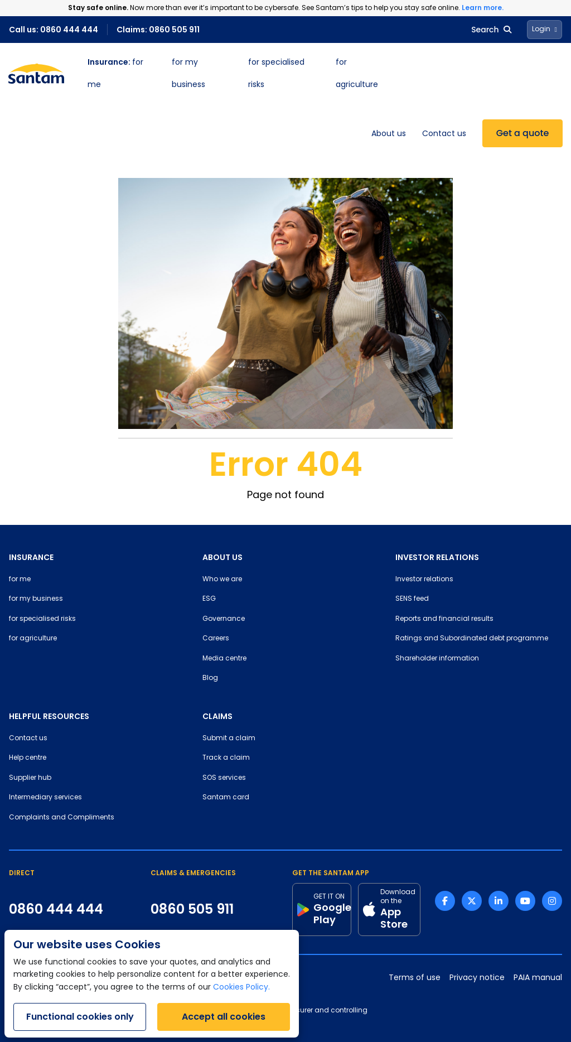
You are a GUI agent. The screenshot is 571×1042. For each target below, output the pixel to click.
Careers (215, 638)
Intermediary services (45, 797)
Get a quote (522, 133)
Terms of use (415, 978)
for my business (36, 599)
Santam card (225, 797)
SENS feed (412, 599)
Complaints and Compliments (61, 817)
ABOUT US (222, 557)
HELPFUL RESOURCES (49, 716)
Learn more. (483, 7)
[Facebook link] (445, 901)
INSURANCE (31, 557)
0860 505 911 (192, 909)
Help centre (27, 758)
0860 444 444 (56, 909)
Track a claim (226, 758)
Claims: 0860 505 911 (158, 29)
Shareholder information (437, 658)
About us (388, 134)
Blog (210, 678)
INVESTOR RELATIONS (437, 557)
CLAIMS (217, 716)
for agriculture (33, 638)
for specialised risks (42, 619)
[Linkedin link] (498, 901)
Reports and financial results (444, 619)
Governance (223, 619)
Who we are (222, 579)
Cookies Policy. (241, 987)
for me (20, 579)
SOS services (224, 778)
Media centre (224, 658)
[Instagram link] (552, 901)
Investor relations (424, 579)
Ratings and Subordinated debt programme (471, 638)
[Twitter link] (472, 901)
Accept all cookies (223, 1016)
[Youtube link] (525, 901)
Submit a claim (228, 738)
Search (491, 29)
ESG (209, 599)
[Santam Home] (36, 74)
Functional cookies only (80, 1016)
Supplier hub (30, 778)
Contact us (444, 134)
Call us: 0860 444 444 (53, 29)
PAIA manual (538, 978)
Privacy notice (477, 978)
